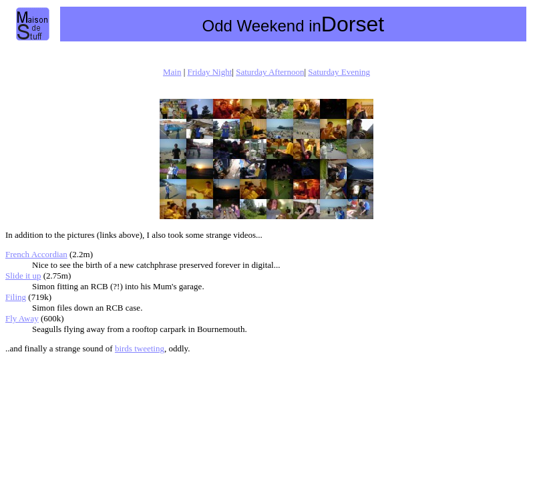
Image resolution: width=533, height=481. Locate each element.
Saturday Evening (339, 72)
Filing (15, 297)
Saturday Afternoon (270, 72)
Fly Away (22, 318)
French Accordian (36, 254)
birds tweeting (139, 348)
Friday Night (210, 72)
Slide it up (23, 276)
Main (172, 72)
